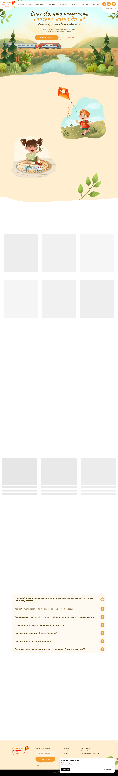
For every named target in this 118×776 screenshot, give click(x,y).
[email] (45, 753)
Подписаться (45, 759)
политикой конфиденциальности (42, 764)
